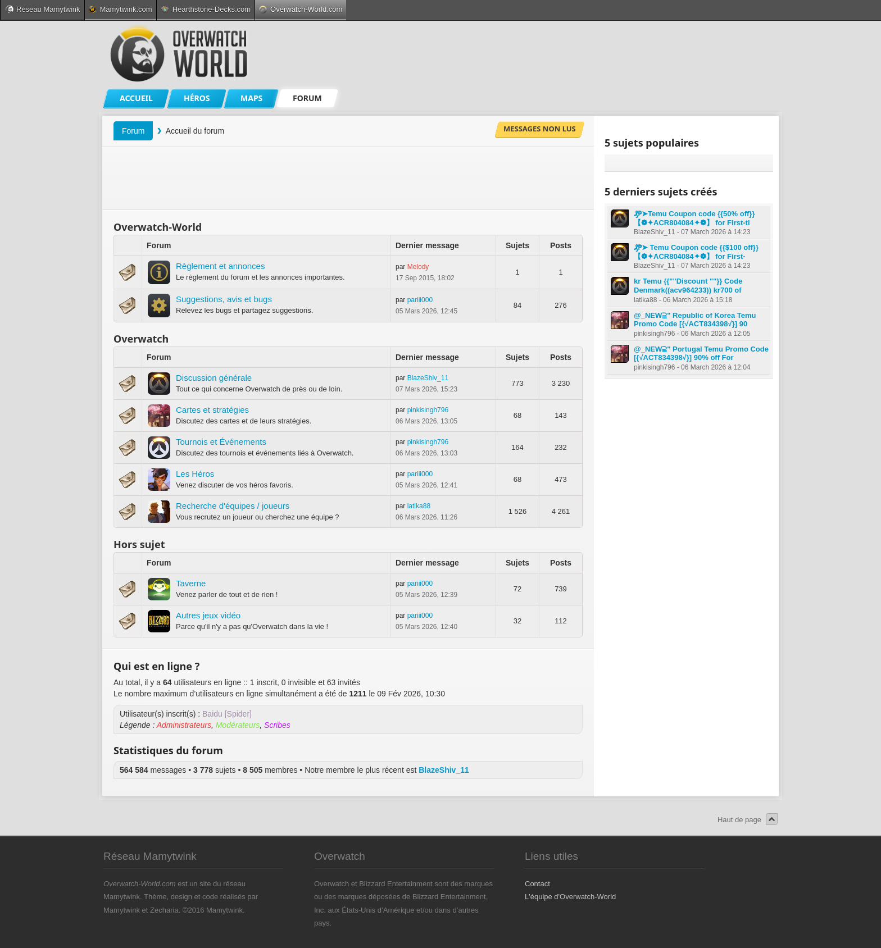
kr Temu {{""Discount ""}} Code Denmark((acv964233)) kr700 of (688, 285)
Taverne (191, 583)
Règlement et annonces (220, 266)
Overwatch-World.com (300, 9)
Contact (537, 883)
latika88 (418, 506)
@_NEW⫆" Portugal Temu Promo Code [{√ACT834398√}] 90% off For (701, 353)
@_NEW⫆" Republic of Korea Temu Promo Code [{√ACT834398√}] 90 (695, 320)
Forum (133, 130)
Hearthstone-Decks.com (206, 9)
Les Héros (195, 473)
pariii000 (420, 300)
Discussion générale (214, 377)
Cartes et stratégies (212, 409)
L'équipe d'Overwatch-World (570, 896)
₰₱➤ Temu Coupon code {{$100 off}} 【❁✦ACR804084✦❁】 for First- (696, 252)
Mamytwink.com (120, 9)
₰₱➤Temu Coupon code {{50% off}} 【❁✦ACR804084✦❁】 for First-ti (694, 218)
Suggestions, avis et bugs (224, 299)
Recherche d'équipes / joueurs (232, 506)
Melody (418, 267)
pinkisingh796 (427, 410)
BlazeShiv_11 (427, 378)
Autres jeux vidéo (208, 615)
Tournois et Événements (221, 441)
